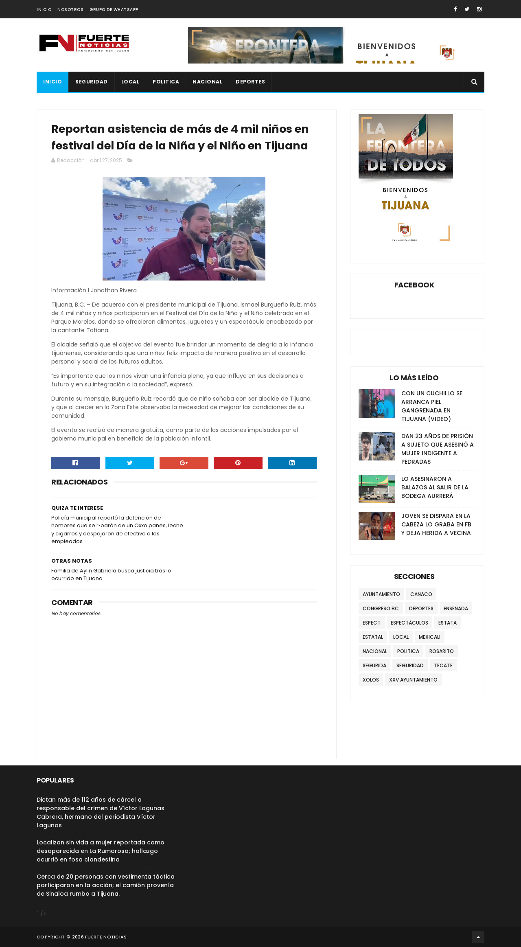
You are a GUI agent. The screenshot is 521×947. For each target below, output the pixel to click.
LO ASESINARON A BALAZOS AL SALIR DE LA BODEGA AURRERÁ (434, 487)
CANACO (421, 594)
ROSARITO (441, 651)
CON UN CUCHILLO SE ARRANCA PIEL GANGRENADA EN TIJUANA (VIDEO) (431, 406)
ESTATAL (373, 637)
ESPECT (372, 622)
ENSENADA (456, 608)
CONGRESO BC (381, 608)
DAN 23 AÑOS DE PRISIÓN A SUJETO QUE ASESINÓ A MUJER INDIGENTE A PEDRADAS (437, 449)
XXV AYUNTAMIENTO (413, 679)
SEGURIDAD (91, 81)
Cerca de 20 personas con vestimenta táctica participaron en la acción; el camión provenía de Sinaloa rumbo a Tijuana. (106, 885)
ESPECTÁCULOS (409, 622)
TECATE (443, 665)
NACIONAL (207, 81)
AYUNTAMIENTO (381, 594)
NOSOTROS (70, 10)
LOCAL (130, 81)
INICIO (44, 10)
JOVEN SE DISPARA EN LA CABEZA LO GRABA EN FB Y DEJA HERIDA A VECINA (436, 524)
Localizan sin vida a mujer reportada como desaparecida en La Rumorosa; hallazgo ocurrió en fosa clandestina (100, 851)
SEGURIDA (374, 665)
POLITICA (166, 81)
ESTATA (447, 622)
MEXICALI (429, 637)
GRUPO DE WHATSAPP (114, 10)
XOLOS (371, 679)
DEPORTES (250, 81)
